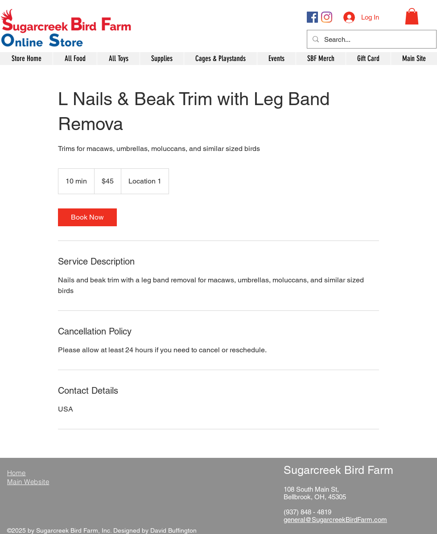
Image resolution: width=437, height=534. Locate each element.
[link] (87, 217)
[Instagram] (326, 17)
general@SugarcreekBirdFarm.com (335, 519)
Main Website (28, 481)
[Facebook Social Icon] (312, 17)
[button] (412, 16)
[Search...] (370, 39)
